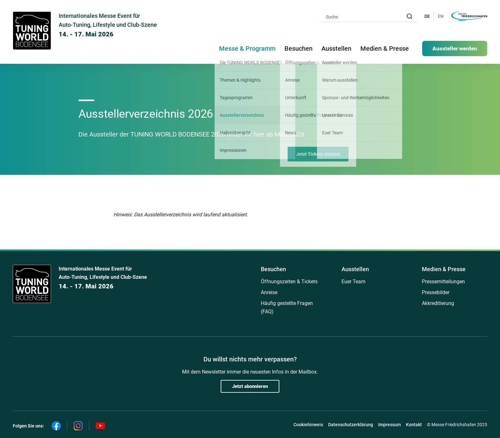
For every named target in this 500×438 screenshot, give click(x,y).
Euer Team (353, 281)
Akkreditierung (438, 303)
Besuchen (273, 269)
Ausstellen (355, 269)
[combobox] (368, 16)
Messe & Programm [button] (247, 48)
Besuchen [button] (298, 48)
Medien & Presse (384, 48)
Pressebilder (435, 292)
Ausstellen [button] (336, 48)
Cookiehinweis (308, 424)
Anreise (269, 292)
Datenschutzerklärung (350, 424)
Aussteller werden (454, 48)
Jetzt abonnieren (250, 386)
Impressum (389, 424)
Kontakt (414, 424)
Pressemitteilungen (443, 281)
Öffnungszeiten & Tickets (289, 281)
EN (441, 16)
